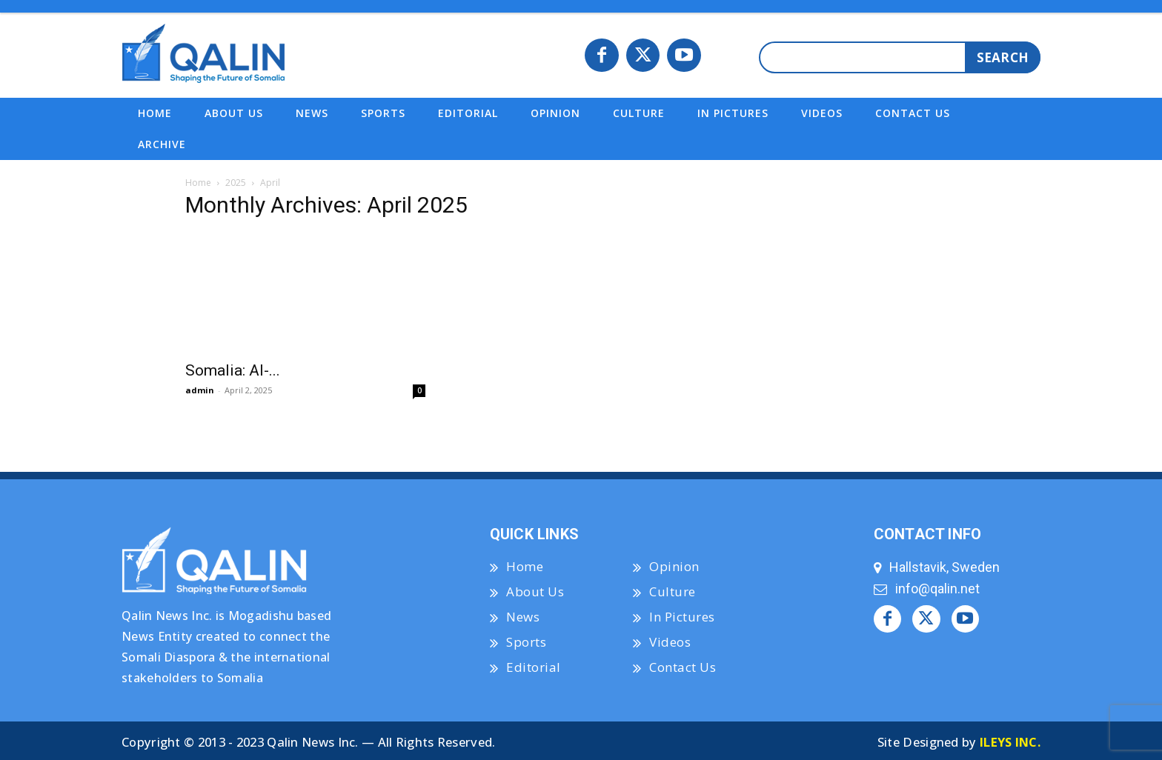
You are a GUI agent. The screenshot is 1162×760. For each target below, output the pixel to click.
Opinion (674, 566)
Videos (670, 641)
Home (198, 182)
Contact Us (682, 667)
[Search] (1002, 57)
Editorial (533, 667)
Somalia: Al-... (232, 370)
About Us (535, 591)
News (523, 616)
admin (199, 390)
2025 (235, 182)
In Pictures (682, 616)
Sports (526, 641)
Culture (672, 591)
